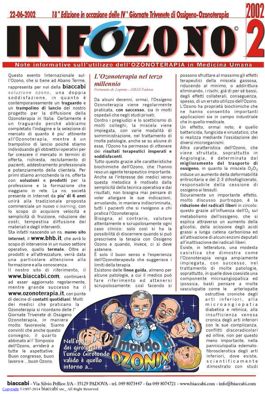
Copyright (10, 389)
